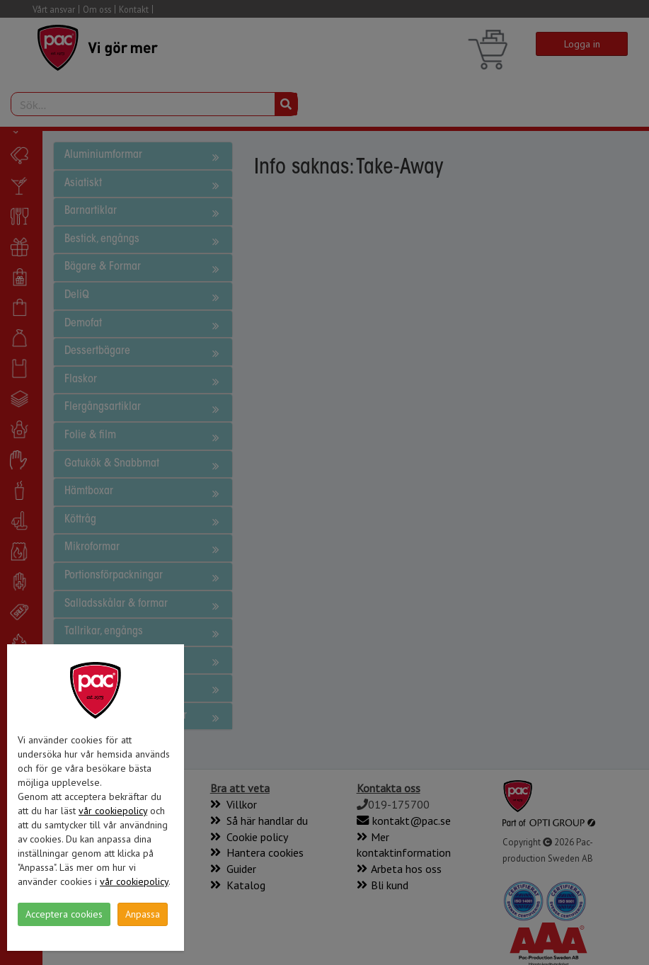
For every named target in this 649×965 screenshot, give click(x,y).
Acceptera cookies (64, 914)
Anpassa (142, 914)
